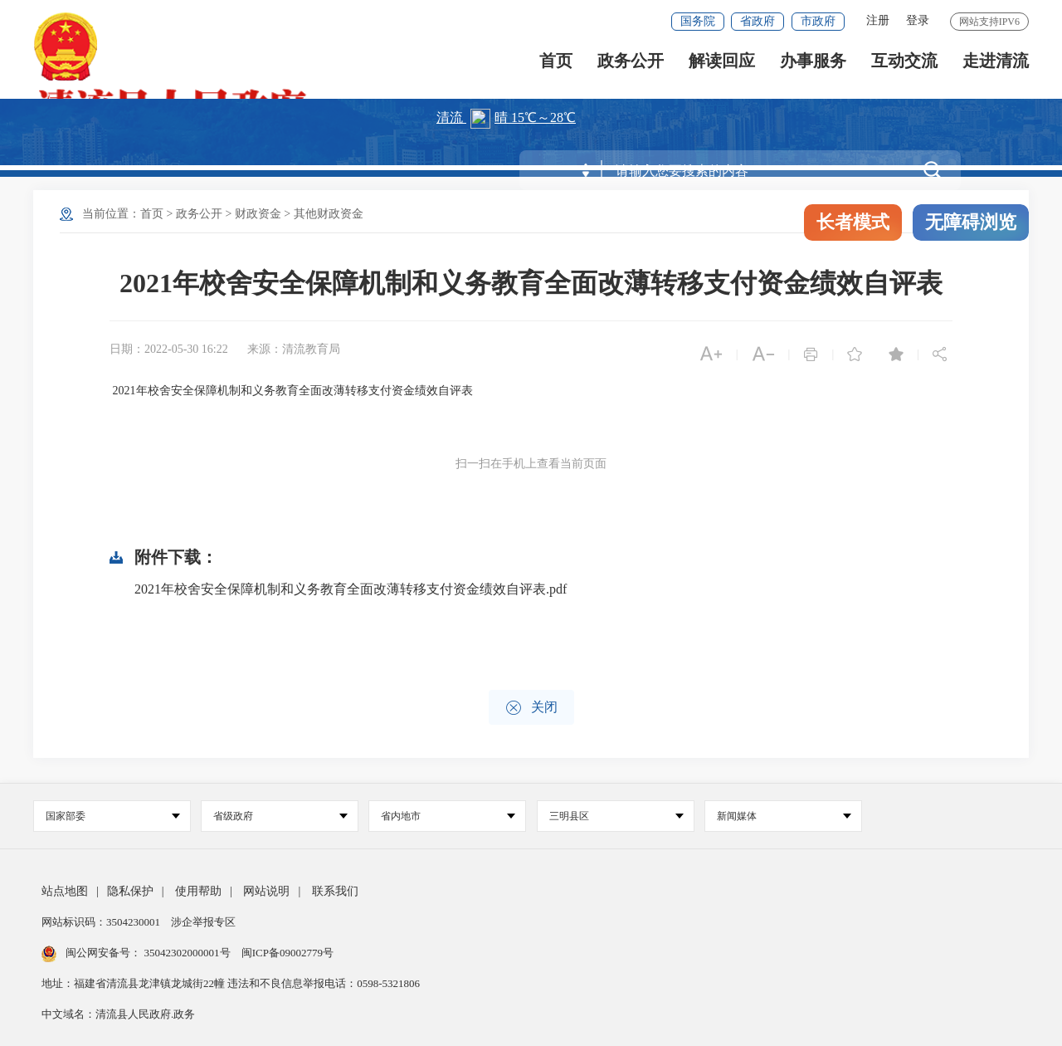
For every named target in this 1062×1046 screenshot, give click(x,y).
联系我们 (335, 891)
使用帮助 (198, 891)
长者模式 (852, 222)
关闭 (531, 707)
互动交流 (904, 67)
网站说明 (266, 891)
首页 (555, 67)
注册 (877, 20)
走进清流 (995, 67)
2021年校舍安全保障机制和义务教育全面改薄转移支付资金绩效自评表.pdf (350, 589)
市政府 (818, 21)
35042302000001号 (187, 952)
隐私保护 (130, 891)
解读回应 (722, 67)
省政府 (757, 21)
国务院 (697, 21)
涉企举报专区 (203, 922)
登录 (917, 20)
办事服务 (813, 67)
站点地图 (64, 891)
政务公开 (630, 67)
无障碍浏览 (970, 222)
